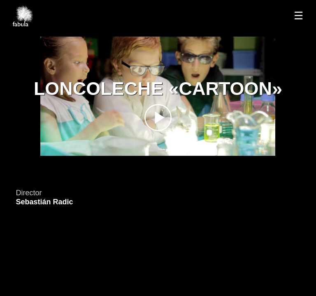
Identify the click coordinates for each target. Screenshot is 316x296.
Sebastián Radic (44, 202)
